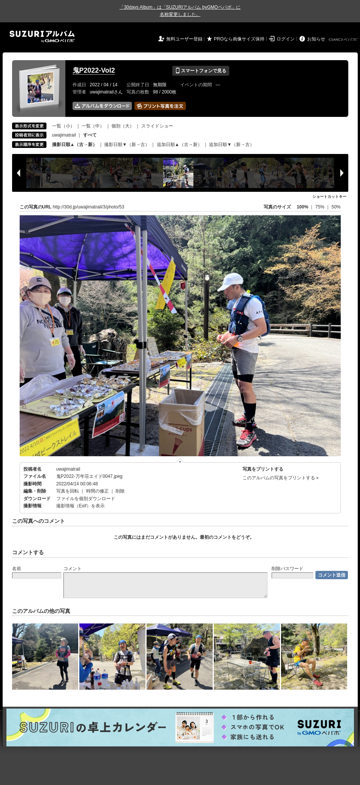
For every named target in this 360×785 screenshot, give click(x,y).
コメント (72, 568)
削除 (120, 491)
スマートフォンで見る (200, 71)
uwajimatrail (64, 135)
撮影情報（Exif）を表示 (80, 505)
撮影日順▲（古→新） (74, 144)
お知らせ (316, 39)
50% (335, 207)
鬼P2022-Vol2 (94, 70)
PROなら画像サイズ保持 (239, 39)
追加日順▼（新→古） (231, 144)
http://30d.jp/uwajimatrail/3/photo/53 (88, 207)
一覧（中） (93, 126)
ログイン (286, 39)
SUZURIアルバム (42, 36)
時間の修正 (97, 491)
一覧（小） (63, 126)
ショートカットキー (329, 196)
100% (302, 207)
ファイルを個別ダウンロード (85, 498)
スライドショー (157, 126)
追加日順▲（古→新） (179, 144)
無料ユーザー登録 (184, 39)
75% (320, 207)
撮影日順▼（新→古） (127, 144)
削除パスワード (287, 568)
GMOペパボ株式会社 (344, 40)
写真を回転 (67, 491)
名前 (16, 568)
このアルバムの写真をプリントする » (281, 477)
